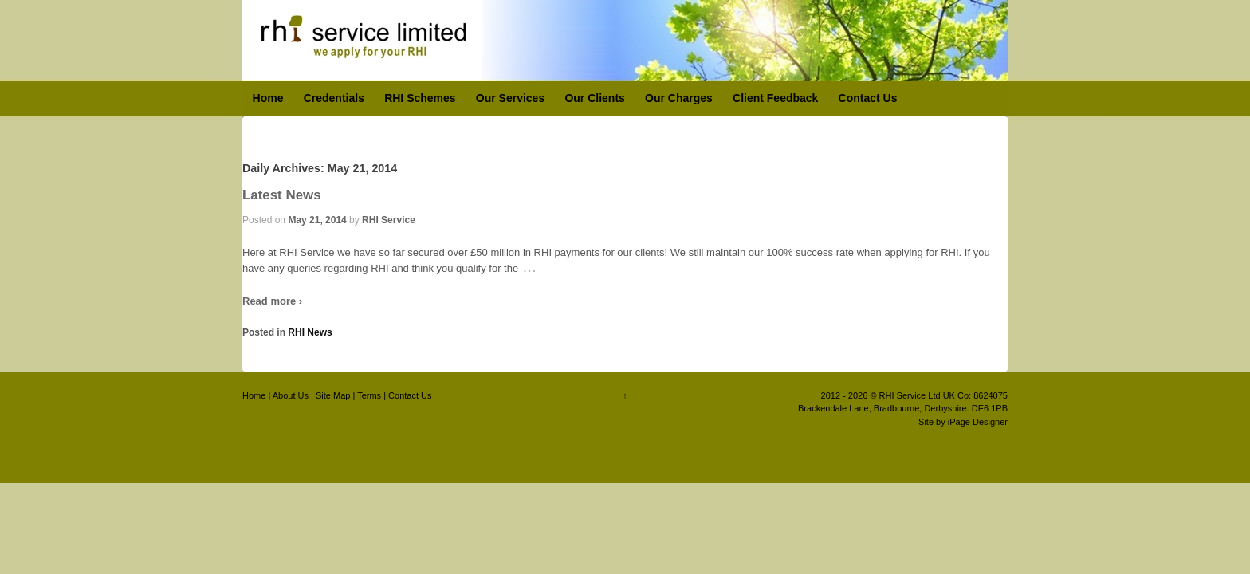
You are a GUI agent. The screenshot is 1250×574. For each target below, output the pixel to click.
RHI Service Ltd (910, 395)
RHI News (310, 332)
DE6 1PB (990, 408)
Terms (369, 395)
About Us (291, 395)
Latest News (281, 194)
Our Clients (594, 98)
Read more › (272, 301)
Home (268, 98)
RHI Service (388, 220)
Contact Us (868, 98)
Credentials (334, 98)
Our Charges (679, 98)
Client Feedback (775, 98)
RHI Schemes (419, 98)
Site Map (333, 395)
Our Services (510, 98)
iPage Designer (978, 422)
